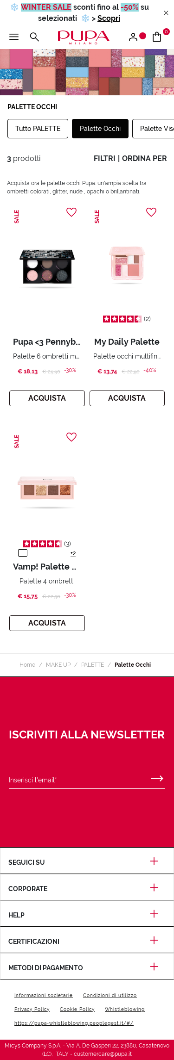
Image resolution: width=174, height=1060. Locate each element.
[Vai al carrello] (160, 37)
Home (27, 665)
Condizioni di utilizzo (110, 995)
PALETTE (92, 665)
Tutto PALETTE (37, 128)
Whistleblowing (125, 1009)
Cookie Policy (77, 1009)
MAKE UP (58, 665)
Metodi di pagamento (87, 968)
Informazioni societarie (43, 995)
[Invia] (157, 776)
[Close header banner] (166, 13)
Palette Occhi (100, 128)
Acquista (47, 398)
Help (87, 915)
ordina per (144, 158)
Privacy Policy (32, 1009)
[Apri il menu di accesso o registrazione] (137, 37)
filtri (105, 158)
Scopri (108, 18)
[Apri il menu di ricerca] (34, 37)
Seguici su (87, 862)
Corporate (87, 889)
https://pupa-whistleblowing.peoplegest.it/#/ (74, 1023)
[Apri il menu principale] (13, 37)
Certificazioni (87, 942)
